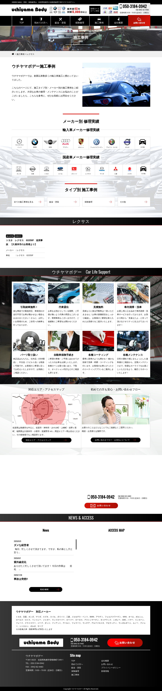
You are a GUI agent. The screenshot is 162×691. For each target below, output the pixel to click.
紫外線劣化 (20, 562)
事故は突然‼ (21, 579)
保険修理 (75, 671)
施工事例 (75, 674)
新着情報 (105, 671)
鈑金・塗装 (76, 667)
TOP (73, 660)
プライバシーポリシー (111, 667)
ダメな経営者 (21, 545)
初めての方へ (77, 664)
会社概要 (105, 660)
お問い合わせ (107, 664)
